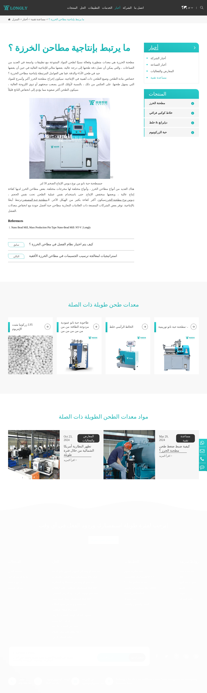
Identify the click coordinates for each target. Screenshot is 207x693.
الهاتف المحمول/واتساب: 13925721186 (57, 674)
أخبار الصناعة (158, 64)
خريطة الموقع (167, 690)
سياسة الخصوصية (189, 690)
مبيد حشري (130, 591)
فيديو (182, 580)
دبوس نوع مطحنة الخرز (120, 199)
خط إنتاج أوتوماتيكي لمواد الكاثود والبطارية (74, 569)
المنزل (15, 19)
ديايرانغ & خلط (158, 122)
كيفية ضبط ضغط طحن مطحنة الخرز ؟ (167, 444)
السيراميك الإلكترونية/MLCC (139, 569)
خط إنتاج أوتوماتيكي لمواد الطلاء (69, 597)
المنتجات (72, 7)
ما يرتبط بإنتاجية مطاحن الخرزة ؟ (66, 19)
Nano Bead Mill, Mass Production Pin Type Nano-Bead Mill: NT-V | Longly (51, 227)
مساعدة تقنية (38, 19)
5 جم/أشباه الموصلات (135, 575)
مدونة (183, 586)
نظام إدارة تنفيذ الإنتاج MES (66, 624)
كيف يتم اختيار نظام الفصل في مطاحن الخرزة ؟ (61, 244)
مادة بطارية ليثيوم (133, 564)
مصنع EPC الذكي (61, 613)
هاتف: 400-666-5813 (26, 674)
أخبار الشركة (158, 58)
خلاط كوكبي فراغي (160, 112)
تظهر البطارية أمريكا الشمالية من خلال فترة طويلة (74, 444)
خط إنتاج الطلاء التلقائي (64, 602)
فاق (182, 569)
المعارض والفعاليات (162, 71)
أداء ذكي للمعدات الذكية (64, 619)
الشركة (127, 7)
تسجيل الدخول (137, 650)
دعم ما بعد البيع (188, 575)
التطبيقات (94, 7)
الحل (83, 7)
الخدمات (107, 7)
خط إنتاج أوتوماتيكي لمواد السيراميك (71, 591)
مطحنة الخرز (157, 103)
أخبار (117, 7)
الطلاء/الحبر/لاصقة (134, 586)
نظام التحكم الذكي (62, 630)
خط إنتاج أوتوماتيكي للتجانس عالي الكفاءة (74, 580)
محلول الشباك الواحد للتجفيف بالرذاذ (71, 608)
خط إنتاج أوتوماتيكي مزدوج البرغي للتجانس (75, 586)
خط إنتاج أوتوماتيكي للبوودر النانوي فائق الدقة (76, 564)
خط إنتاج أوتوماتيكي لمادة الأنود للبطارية (73, 575)
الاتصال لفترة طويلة (104, 532)
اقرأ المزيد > (58, 451)
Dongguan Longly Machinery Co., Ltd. (52, 690)
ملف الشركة (186, 591)
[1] (111, 177)
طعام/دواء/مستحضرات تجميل (140, 580)
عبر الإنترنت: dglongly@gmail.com (93, 674)
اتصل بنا (139, 7)
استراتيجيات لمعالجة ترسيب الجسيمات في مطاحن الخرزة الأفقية (73, 256)
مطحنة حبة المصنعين (34, 199)
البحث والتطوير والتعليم (136, 597)
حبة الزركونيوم (158, 132)
